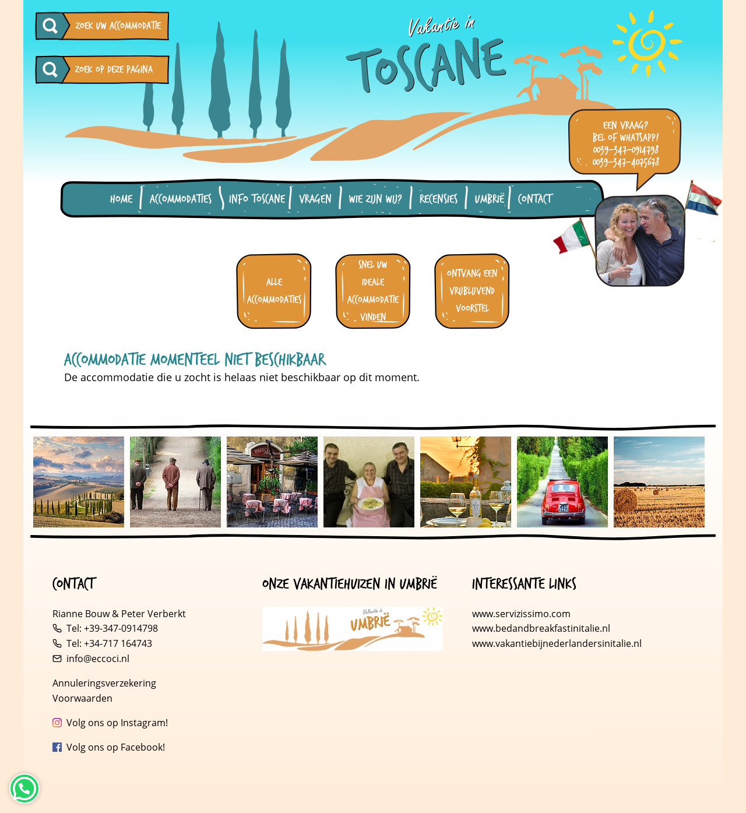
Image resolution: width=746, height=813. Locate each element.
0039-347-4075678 (626, 162)
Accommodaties (181, 199)
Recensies (439, 199)
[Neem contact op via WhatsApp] (24, 788)
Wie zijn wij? (375, 199)
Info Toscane (257, 199)
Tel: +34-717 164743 (109, 643)
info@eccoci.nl (97, 658)
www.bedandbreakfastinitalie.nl (542, 628)
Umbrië (489, 199)
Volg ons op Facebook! (115, 747)
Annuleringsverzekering (104, 683)
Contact (534, 199)
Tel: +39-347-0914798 (112, 628)
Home (121, 199)
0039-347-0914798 (626, 150)
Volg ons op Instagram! (117, 722)
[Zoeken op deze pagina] (53, 69)
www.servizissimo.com (521, 613)
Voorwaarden (82, 698)
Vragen (315, 199)
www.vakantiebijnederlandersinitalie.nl (557, 643)
